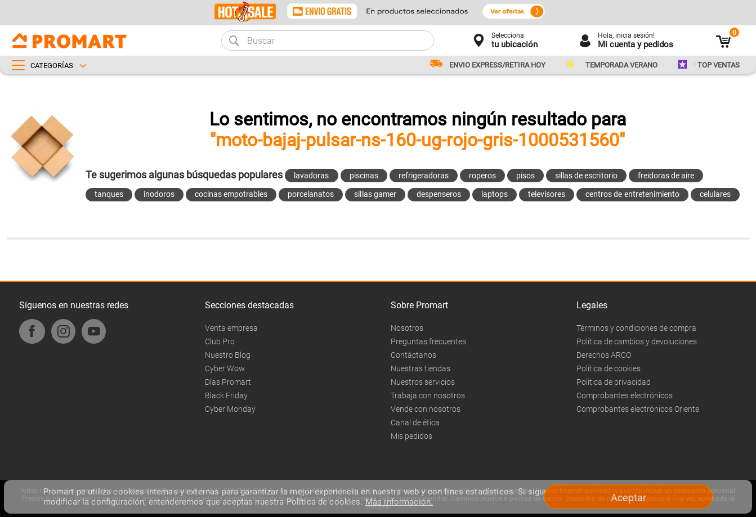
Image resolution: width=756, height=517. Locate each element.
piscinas (364, 175)
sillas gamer (375, 194)
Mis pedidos (411, 435)
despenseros (439, 194)
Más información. (399, 502)
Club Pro (220, 341)
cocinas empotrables (231, 194)
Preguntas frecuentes (428, 341)
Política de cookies (608, 368)
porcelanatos (311, 194)
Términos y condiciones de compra (636, 327)
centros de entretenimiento (632, 194)
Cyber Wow (225, 368)
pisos (525, 175)
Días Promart (228, 381)
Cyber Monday (230, 408)
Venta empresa (231, 327)
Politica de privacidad (613, 381)
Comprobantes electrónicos (624, 395)
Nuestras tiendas (420, 368)
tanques (109, 194)
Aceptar (628, 497)
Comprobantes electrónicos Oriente (637, 408)
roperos (482, 175)
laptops (494, 194)
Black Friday (226, 395)
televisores (546, 194)
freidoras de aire (666, 175)
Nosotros (407, 327)
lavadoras (311, 175)
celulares (715, 194)
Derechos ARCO (603, 354)
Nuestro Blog (227, 354)
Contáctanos (413, 354)
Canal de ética (415, 422)
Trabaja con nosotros (428, 395)
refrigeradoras (424, 175)
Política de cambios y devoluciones (636, 341)
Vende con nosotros (425, 408)
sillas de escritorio (586, 175)
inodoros (159, 194)
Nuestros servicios (423, 381)
